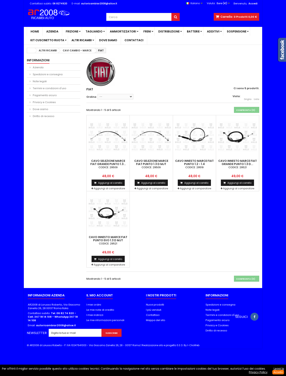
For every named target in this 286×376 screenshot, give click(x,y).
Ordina (91, 97)
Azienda (52, 31)
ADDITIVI (213, 31)
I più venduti (153, 310)
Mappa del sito (155, 320)
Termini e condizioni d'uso (49, 88)
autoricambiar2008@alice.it (56, 325)
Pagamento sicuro (44, 95)
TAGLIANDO (94, 31)
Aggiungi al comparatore (109, 188)
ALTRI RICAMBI (82, 40)
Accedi (252, 3)
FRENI (147, 31)
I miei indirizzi (94, 315)
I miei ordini (93, 305)
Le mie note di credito (100, 310)
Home (35, 31)
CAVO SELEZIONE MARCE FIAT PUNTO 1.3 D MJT (151, 162)
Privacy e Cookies (44, 102)
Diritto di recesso (43, 116)
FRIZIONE (72, 31)
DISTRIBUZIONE (169, 31)
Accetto (278, 372)
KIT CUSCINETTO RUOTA (47, 40)
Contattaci (134, 40)
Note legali (39, 81)
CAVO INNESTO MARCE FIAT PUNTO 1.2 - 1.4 (194, 162)
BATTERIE (193, 31)
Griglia (247, 97)
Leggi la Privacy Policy (266, 370)
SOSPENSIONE (236, 31)
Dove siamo (108, 40)
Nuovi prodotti (155, 305)
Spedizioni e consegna (47, 74)
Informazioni (38, 60)
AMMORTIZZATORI (123, 31)
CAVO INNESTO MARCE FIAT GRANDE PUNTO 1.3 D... (237, 162)
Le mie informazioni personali (105, 320)
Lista (256, 97)
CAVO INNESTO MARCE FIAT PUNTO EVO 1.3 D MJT (108, 238)
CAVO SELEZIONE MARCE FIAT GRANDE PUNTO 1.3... (108, 162)
